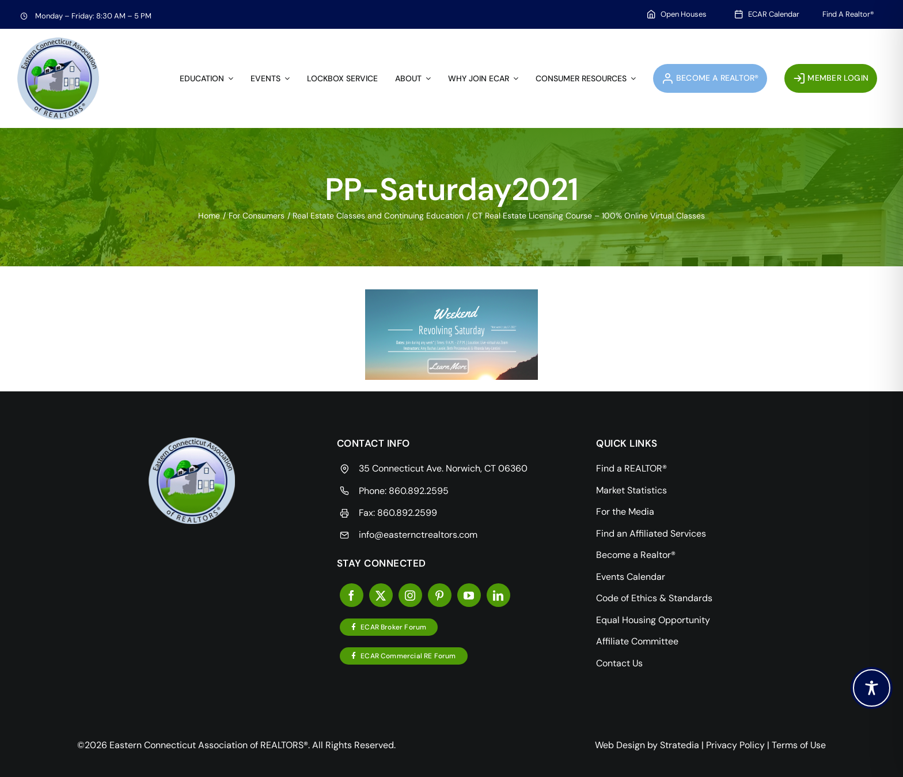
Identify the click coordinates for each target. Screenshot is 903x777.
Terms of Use (799, 745)
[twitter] (381, 595)
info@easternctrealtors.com (418, 535)
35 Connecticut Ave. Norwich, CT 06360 (443, 468)
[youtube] (469, 595)
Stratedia (679, 745)
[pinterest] (439, 595)
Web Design (620, 745)
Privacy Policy (735, 745)
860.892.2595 (419, 491)
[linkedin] (498, 595)
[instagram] (410, 595)
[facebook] (351, 595)
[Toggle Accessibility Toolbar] (871, 688)
